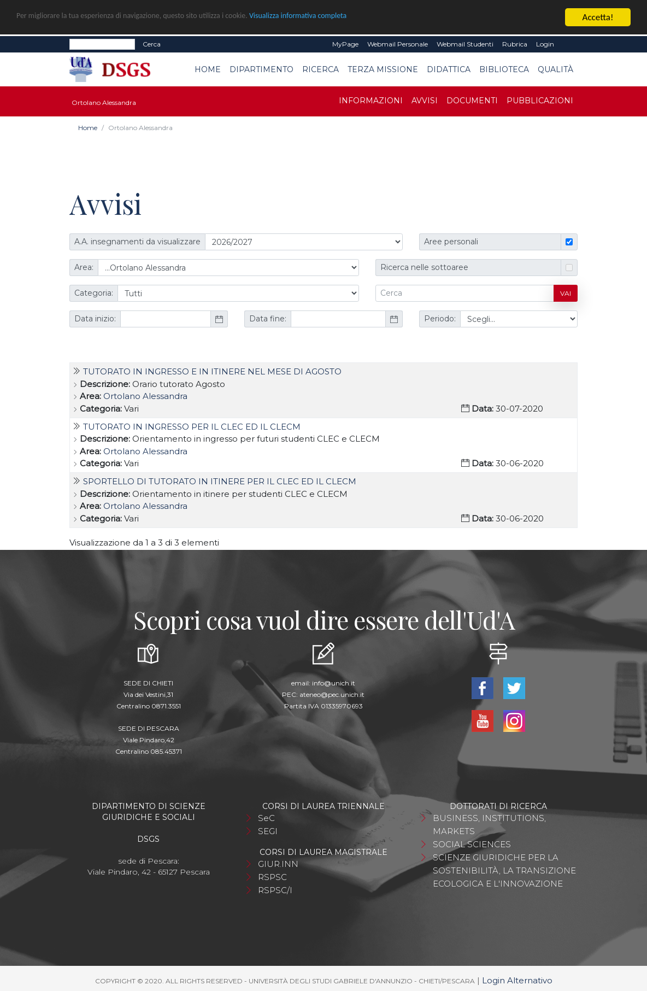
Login (545, 43)
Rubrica (514, 43)
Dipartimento (261, 69)
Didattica (448, 69)
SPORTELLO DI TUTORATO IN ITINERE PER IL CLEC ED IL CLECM (219, 481)
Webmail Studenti (465, 43)
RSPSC (272, 876)
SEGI (268, 830)
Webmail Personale (397, 43)
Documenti (472, 100)
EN (568, 44)
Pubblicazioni (540, 100)
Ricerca (320, 69)
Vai (565, 293)
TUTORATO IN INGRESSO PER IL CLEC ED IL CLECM (192, 426)
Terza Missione (383, 69)
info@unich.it (333, 682)
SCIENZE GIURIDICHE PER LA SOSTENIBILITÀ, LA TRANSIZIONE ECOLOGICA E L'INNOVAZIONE (504, 870)
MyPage (345, 43)
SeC (266, 817)
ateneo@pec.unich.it (331, 694)
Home (208, 69)
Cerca (152, 43)
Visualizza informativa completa (360, 16)
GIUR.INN (278, 863)
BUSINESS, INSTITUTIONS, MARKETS (489, 824)
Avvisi (424, 100)
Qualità (555, 69)
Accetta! (598, 16)
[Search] (102, 43)
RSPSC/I (275, 889)
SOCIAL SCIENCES (472, 843)
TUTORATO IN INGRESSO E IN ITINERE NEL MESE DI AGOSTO (212, 371)
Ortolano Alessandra (145, 395)
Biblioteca (504, 69)
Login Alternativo (517, 980)
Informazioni (371, 100)
